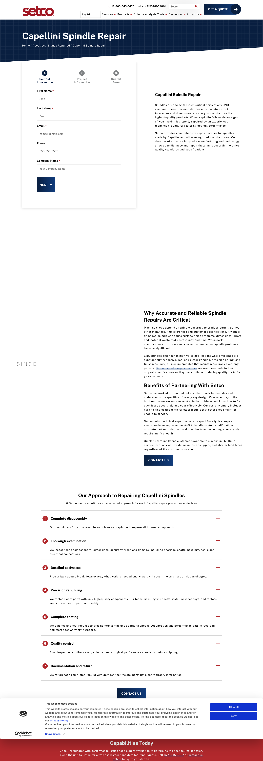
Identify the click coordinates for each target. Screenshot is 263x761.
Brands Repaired (58, 45)
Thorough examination (64, 541)
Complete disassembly (64, 518)
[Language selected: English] (90, 14)
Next (44, 185)
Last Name (45, 108)
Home (26, 45)
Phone (41, 143)
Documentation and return (67, 666)
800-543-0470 (120, 6)
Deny (234, 738)
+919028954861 (150, 6)
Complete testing (60, 616)
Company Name (48, 161)
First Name (45, 91)
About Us (39, 45)
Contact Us (158, 460)
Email (42, 126)
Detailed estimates (61, 567)
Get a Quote (218, 9)
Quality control (58, 643)
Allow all (234, 729)
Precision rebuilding (62, 590)
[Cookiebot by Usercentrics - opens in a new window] (23, 756)
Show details (53, 756)
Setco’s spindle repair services (176, 368)
